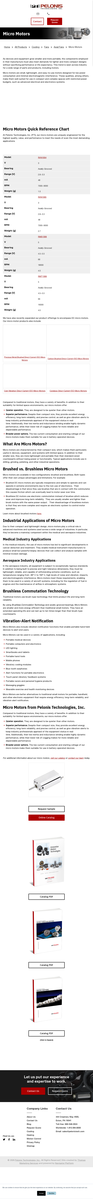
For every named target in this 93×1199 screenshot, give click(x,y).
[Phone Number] (48, 14)
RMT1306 (42, 276)
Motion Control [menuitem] (34, 1170)
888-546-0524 (71, 1156)
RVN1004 (42, 157)
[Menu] (27, 13)
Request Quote (54, 21)
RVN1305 (42, 197)
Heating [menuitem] (30, 1167)
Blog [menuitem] (29, 1156)
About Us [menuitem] (31, 1148)
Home (7, 47)
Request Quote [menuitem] (34, 1159)
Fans (46, 47)
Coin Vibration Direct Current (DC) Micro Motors (24, 384)
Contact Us (33, 1122)
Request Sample (46, 802)
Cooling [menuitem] (30, 1163)
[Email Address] (38, 14)
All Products (21, 47)
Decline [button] (51, 1193)
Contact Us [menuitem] (32, 1152)
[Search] (59, 14)
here (39, 506)
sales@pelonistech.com (73, 1163)
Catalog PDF (46, 889)
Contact (37, 21)
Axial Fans (59, 47)
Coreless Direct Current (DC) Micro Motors (68, 384)
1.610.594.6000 (74, 1159)
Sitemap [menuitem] (31, 1178)
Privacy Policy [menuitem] (33, 1174)
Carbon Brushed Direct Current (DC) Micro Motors (68, 355)
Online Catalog (46, 810)
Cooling (35, 47)
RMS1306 (42, 237)
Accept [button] (41, 1193)
